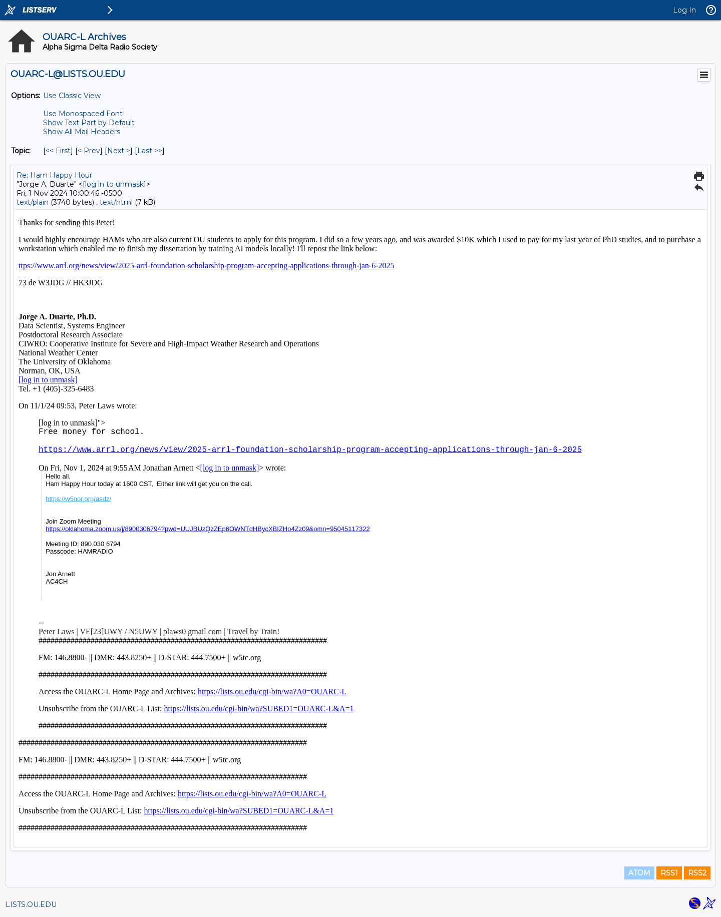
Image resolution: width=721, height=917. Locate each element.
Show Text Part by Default (89, 122)
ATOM (639, 872)
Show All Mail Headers (81, 131)
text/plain (33, 202)
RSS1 (669, 872)
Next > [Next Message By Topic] (118, 150)
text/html (116, 202)
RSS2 (697, 872)
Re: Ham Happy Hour (54, 175)
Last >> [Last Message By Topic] (149, 150)
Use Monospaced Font (83, 113)
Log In (684, 10)
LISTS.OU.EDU (31, 904)
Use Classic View (72, 95)
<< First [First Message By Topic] (58, 150)
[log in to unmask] (114, 184)
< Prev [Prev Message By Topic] (89, 150)
